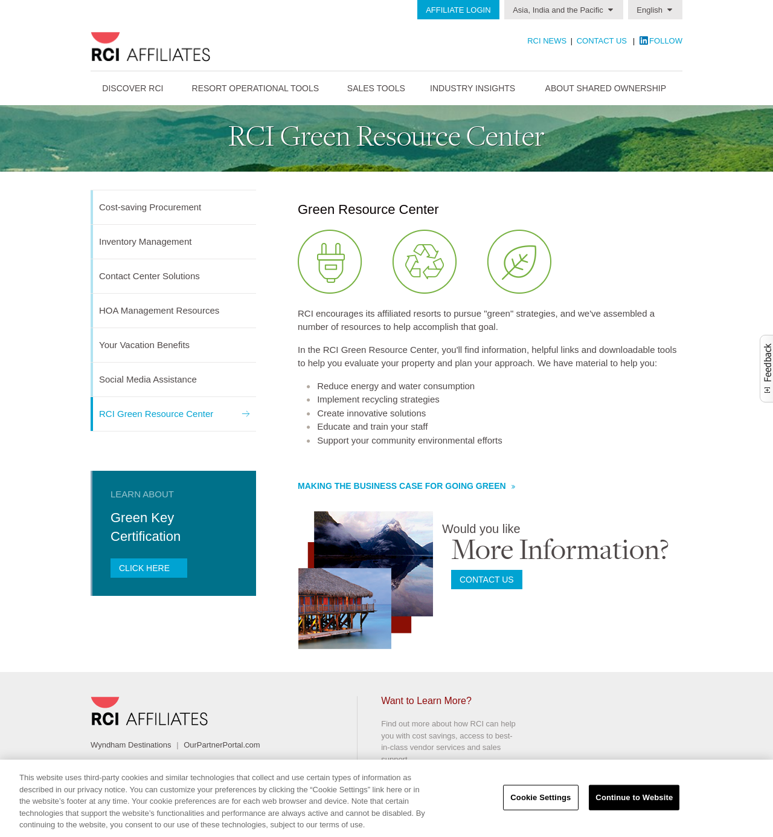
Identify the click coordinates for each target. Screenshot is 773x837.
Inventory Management (145, 241)
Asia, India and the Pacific (558, 10)
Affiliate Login (458, 10)
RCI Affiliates (179, 46)
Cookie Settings (540, 797)
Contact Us (602, 40)
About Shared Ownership (605, 88)
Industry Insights (472, 88)
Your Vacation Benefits (144, 345)
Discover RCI (132, 88)
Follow (665, 40)
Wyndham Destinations (131, 744)
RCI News (546, 40)
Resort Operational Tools (255, 88)
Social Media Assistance (148, 379)
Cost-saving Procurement (150, 207)
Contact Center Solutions (149, 276)
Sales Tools (376, 88)
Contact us (487, 579)
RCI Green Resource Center (156, 414)
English (649, 10)
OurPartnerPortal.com (222, 744)
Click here (145, 568)
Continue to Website (634, 797)
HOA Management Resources (159, 310)
